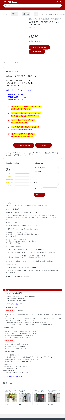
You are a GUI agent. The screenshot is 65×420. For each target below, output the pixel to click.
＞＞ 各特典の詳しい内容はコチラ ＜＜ (14, 304)
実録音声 (14, 14)
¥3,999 (30, 18)
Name (36, 182)
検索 (59, 5)
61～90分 (48, 18)
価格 (50, 153)
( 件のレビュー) (40, 28)
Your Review (37, 171)
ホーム (5, 14)
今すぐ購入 (38, 51)
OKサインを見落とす (35, 19)
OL (36, 14)
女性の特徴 (26, 14)
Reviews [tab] (16, 62)
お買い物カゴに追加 (40, 47)
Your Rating (37, 167)
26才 (41, 19)
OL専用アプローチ (47, 19)
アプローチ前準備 (55, 18)
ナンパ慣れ (54, 19)
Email (36, 188)
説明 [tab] (4, 62)
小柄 (35, 390)
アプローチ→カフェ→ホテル (39, 18)
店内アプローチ (11, 390)
